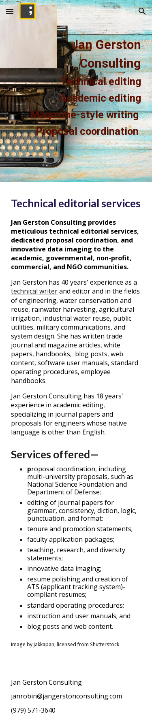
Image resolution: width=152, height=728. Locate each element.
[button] (9, 11)
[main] (76, 91)
